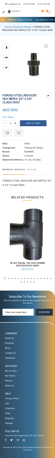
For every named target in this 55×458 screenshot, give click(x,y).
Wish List (9, 385)
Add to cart (33, 123)
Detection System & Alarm (20, 19)
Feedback (10, 358)
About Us (9, 338)
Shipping (9, 418)
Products (9, 343)
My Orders (10, 375)
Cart (7, 403)
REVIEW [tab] (32, 169)
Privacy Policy (12, 398)
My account (11, 370)
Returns (8, 380)
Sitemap (9, 423)
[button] (5, 278)
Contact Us (10, 353)
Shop (7, 413)
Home (7, 26)
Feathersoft (28, 450)
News (8, 348)
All (3, 19)
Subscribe (44, 312)
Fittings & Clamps (22, 26)
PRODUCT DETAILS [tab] (13, 169)
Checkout (10, 408)
